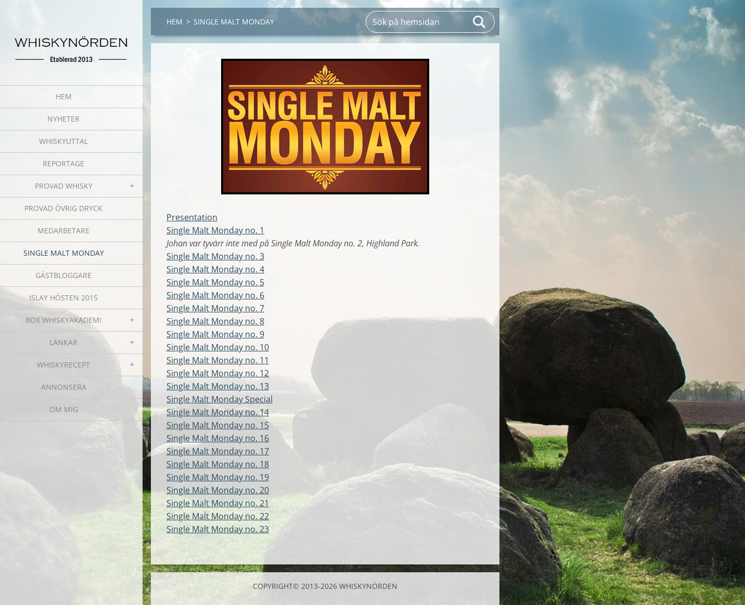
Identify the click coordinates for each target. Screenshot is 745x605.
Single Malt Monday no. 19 (217, 477)
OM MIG (63, 409)
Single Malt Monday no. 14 (217, 412)
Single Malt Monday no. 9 (215, 334)
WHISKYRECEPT (63, 365)
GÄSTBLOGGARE (63, 275)
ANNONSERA (63, 387)
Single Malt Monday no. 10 (217, 347)
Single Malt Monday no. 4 (215, 269)
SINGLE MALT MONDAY (63, 253)
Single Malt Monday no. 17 (217, 451)
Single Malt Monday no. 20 (217, 490)
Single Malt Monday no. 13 (217, 386)
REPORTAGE (63, 163)
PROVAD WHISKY (64, 186)
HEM (64, 96)
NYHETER (63, 119)
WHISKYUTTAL (63, 141)
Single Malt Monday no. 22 (217, 516)
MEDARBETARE (63, 230)
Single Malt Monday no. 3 (215, 256)
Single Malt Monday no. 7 (215, 308)
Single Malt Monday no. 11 (217, 360)
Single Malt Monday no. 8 (215, 321)
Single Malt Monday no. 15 (217, 425)
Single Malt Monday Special (219, 399)
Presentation (191, 217)
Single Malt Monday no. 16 (217, 438)
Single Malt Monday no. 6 (215, 295)
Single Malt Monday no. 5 (215, 282)
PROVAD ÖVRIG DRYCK (63, 208)
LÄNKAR (63, 342)
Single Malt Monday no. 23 (217, 529)
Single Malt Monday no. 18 (217, 464)
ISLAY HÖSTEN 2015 (63, 297)
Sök (479, 22)
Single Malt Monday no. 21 (217, 503)
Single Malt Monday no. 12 (217, 373)
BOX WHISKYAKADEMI (63, 320)
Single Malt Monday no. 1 (215, 230)
